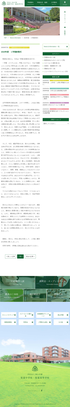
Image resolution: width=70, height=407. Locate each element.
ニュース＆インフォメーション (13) (56, 71)
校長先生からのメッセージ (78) (54, 60)
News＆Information (15, 38)
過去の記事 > (30, 256)
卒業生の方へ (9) (49, 57)
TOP (5, 38)
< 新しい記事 (10, 256)
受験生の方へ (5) (49, 68)
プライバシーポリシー (33, 390)
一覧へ (20, 256)
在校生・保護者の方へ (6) (52, 66)
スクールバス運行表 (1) (52, 63)
